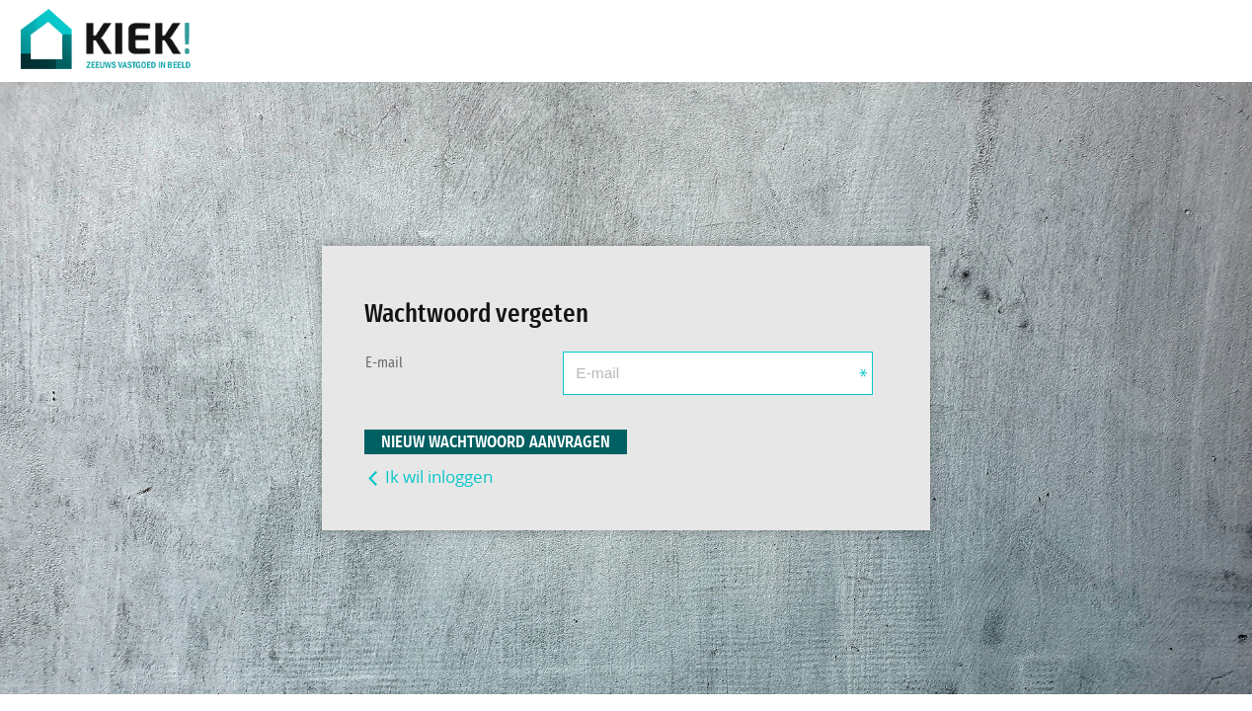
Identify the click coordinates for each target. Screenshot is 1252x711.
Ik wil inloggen (428, 476)
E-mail (384, 363)
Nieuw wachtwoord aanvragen (495, 442)
